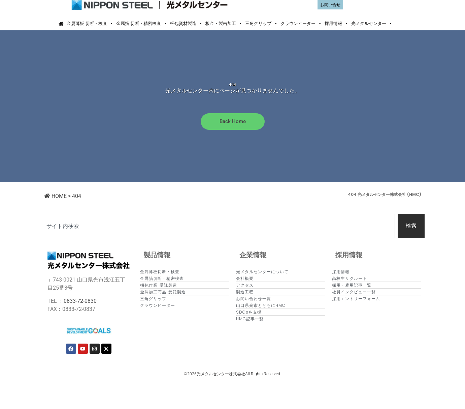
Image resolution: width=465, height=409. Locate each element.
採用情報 (336, 23)
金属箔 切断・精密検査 (141, 23)
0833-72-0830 (80, 301)
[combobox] (218, 226)
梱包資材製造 (186, 23)
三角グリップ (261, 23)
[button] (400, 24)
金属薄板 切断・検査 (90, 23)
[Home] (61, 23)
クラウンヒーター (301, 23)
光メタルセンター (372, 23)
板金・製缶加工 (223, 23)
